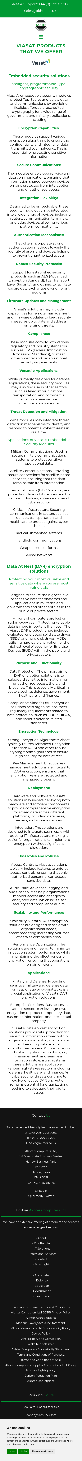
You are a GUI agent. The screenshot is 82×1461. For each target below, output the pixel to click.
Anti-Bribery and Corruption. (41, 1338)
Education (42, 1285)
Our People (42, 1243)
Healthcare (42, 1296)
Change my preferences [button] (42, 1451)
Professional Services (41, 1254)
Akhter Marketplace (41, 1381)
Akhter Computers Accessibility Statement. (41, 1349)
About (42, 1238)
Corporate (42, 1275)
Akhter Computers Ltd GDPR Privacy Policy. (41, 1312)
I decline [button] (23, 1451)
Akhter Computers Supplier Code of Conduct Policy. (41, 1365)
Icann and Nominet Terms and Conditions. (41, 1307)
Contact (41, 1259)
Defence (42, 1280)
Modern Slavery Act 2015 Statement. (41, 1323)
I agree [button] (12, 1451)
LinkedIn (41, 1190)
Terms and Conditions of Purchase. (41, 1354)
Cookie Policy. (41, 1333)
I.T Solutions (42, 1248)
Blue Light (42, 1264)
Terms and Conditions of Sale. (41, 1360)
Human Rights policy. (41, 1370)
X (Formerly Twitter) (41, 1196)
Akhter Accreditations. (41, 1317)
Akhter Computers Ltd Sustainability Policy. (41, 1328)
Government (42, 1291)
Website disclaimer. (41, 1344)
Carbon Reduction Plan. (41, 1375)
